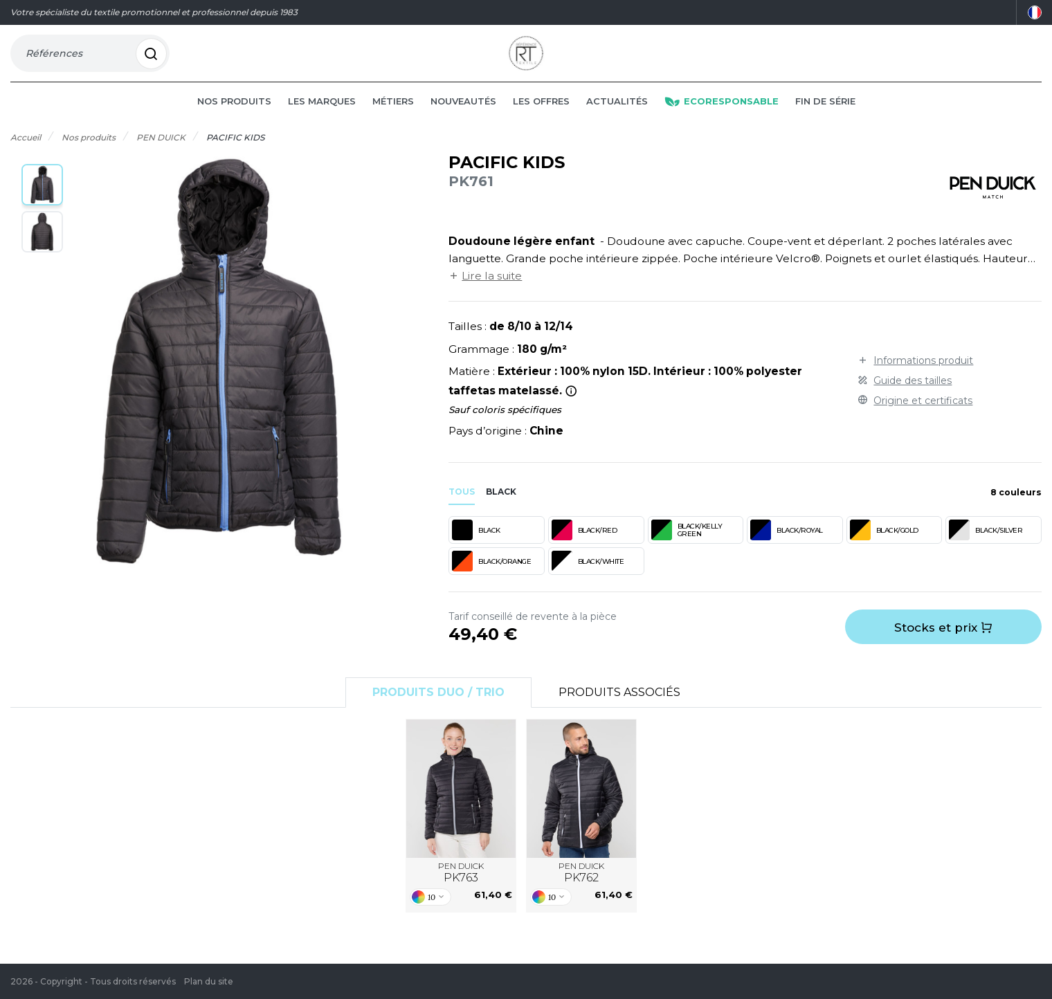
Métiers (393, 119)
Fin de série (825, 119)
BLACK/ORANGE (491, 579)
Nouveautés (463, 119)
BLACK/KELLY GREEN (687, 548)
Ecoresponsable (721, 119)
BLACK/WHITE (588, 579)
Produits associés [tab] (619, 710)
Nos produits (234, 119)
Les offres (541, 119)
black (501, 509)
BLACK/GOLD (884, 548)
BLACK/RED (584, 548)
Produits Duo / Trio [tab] (438, 710)
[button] (42, 202)
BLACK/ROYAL (786, 548)
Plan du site (208, 981)
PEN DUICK (461, 891)
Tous (461, 509)
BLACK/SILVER (985, 548)
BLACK (476, 548)
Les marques (322, 119)
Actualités (617, 119)
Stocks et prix (943, 645)
